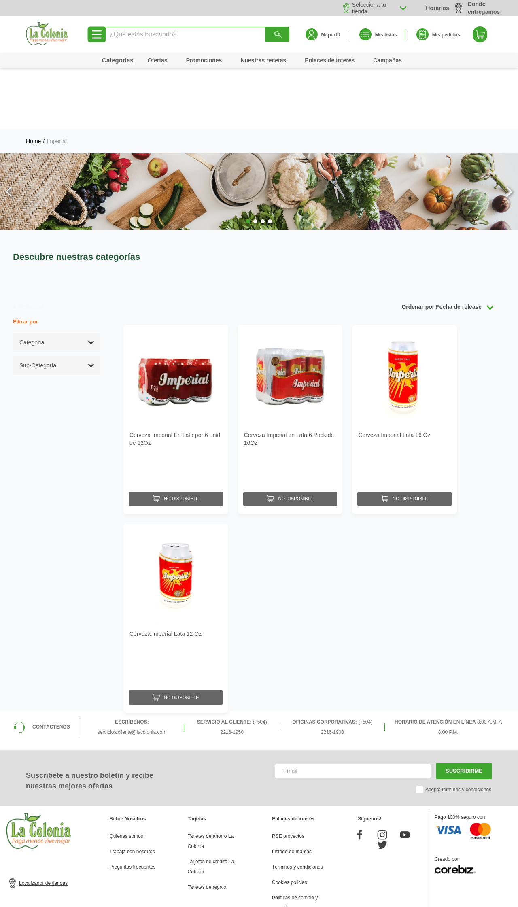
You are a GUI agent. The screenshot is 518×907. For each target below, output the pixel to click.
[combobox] (196, 34)
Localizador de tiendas (43, 813)
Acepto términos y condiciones (458, 720)
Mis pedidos (446, 35)
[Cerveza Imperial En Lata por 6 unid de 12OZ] (175, 355)
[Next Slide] (508, 130)
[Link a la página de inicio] (33, 79)
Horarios (437, 8)
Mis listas (386, 35)
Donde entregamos (477, 8)
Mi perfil (330, 35)
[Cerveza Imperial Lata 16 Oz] (404, 355)
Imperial (57, 79)
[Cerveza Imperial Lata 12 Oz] (175, 550)
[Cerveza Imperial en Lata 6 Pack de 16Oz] (290, 355)
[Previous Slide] (9, 130)
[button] (248, 160)
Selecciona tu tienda (369, 8)
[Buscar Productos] (277, 34)
